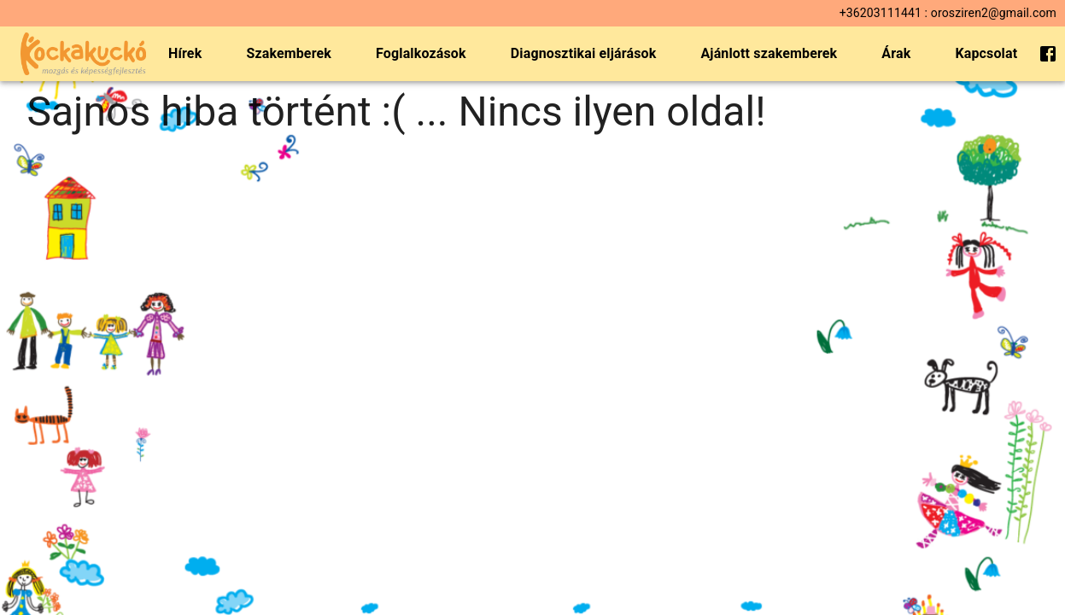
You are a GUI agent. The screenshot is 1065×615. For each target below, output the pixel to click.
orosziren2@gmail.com (993, 13)
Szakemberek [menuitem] (288, 53)
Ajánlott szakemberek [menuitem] (769, 53)
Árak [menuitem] (896, 53)
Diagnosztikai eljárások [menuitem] (583, 53)
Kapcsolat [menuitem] (986, 53)
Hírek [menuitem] (185, 53)
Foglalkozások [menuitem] (421, 53)
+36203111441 (881, 13)
